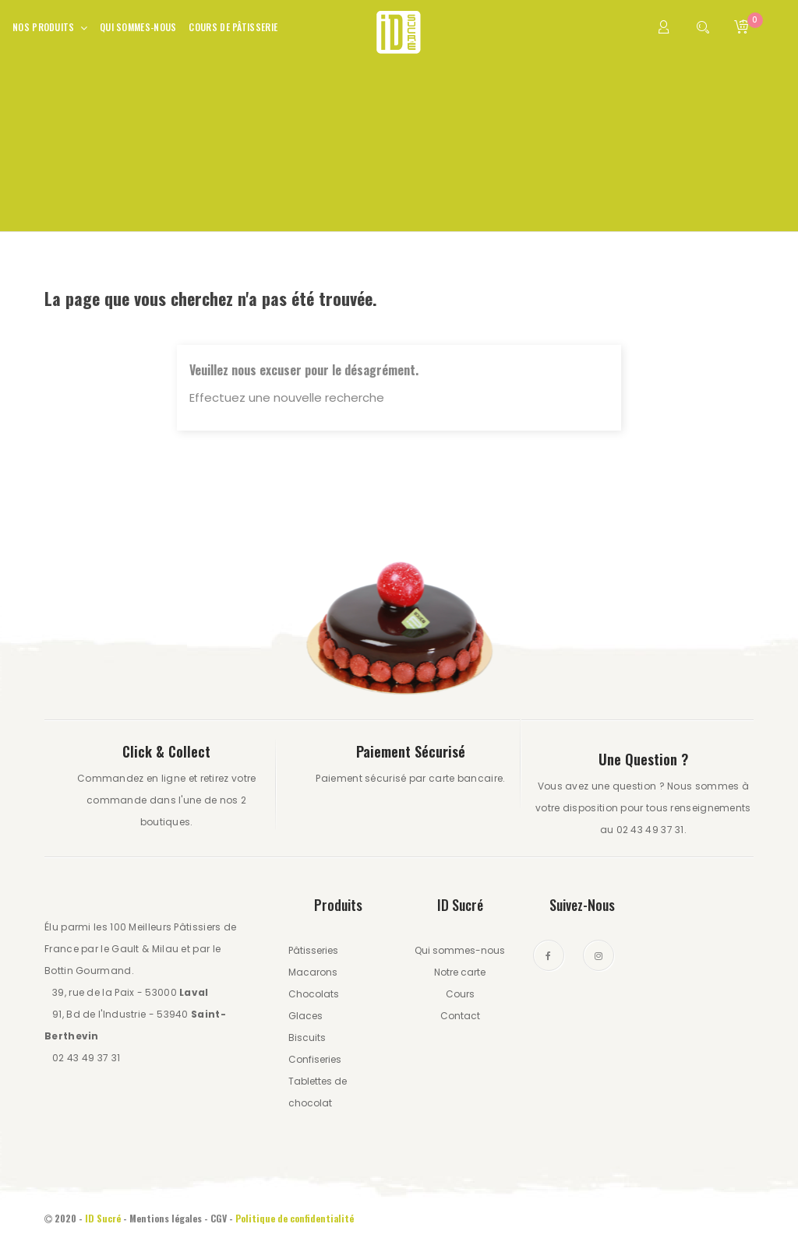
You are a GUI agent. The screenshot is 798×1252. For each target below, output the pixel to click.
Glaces (305, 1015)
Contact (460, 1015)
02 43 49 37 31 (86, 1057)
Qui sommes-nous (460, 950)
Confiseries (314, 1059)
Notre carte (460, 972)
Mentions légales (165, 1218)
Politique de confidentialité (295, 1218)
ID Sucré (103, 1218)
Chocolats (313, 994)
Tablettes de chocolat (317, 1092)
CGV (218, 1218)
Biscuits (307, 1037)
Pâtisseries (313, 950)
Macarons (312, 972)
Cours (460, 994)
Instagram (598, 955)
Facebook (548, 955)
